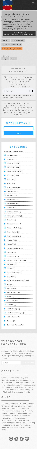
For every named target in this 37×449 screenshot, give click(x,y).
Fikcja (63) (11, 183)
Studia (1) (10, 284)
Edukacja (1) (11, 179)
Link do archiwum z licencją (19, 392)
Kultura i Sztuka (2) (14, 212)
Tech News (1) (12, 288)
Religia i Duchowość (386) (16, 260)
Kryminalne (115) (13, 203)
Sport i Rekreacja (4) (14, 272)
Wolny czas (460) (13, 317)
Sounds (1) (11, 268)
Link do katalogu (18, 40)
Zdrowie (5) (11, 321)
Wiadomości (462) (13, 309)
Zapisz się (28, 363)
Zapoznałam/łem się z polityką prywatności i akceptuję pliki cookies (19, 33)
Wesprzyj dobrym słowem (12, 49)
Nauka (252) (11, 244)
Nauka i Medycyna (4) (15, 248)
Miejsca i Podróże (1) (14, 228)
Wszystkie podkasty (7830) (13, 151)
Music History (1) (13, 232)
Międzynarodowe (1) (14, 224)
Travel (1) (10, 296)
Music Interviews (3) (14, 236)
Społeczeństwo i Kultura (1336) (18, 280)
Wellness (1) (11, 305)
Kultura (13, 59)
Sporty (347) (11, 276)
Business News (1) (13, 163)
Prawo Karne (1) (13, 256)
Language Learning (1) (15, 216)
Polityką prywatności (12, 22)
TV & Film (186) (12, 301)
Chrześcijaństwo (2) (14, 167)
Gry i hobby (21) (13, 191)
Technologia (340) (13, 292)
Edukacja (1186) (13, 175)
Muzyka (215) (12, 240)
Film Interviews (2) (13, 187)
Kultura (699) (11, 208)
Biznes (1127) (12, 159)
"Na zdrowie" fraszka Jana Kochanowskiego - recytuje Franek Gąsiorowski (18, 80)
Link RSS (5, 40)
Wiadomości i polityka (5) (16, 313)
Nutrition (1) (11, 252)
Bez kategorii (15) (13, 155)
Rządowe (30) (12, 264)
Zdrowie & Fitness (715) (15, 325)
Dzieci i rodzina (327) (15, 171)
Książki (5, 59)
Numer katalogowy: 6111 (11, 44)
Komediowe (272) (13, 199)
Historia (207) (12, 195)
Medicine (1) (11, 220)
